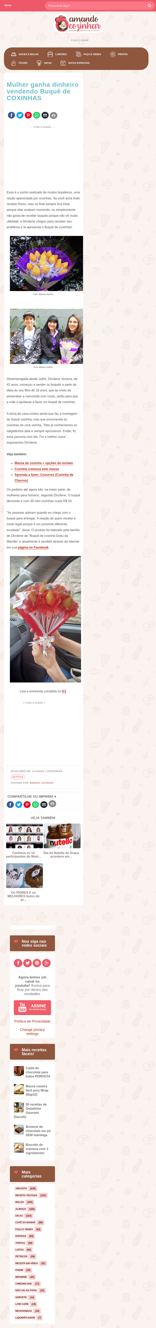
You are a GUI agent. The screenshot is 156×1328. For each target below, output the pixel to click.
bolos (19, 1202)
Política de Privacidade (32, 1021)
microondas (23, 1311)
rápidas (20, 1236)
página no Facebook (33, 547)
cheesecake (23, 1283)
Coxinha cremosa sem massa (37, 469)
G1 (64, 691)
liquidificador (25, 1317)
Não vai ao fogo (26, 1290)
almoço (20, 1209)
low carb (21, 1304)
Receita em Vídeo (26, 1263)
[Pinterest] (37, 963)
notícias (18, 777)
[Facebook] (18, 963)
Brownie (21, 1277)
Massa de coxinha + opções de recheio (44, 463)
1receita (21, 1188)
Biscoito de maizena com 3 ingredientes (37, 1149)
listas (19, 1249)
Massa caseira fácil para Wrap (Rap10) (37, 1090)
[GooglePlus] (46, 963)
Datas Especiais (79, 63)
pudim (19, 1270)
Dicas (48, 63)
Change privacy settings (32, 1032)
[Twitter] (27, 963)
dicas (19, 1215)
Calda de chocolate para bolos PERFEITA (38, 1072)
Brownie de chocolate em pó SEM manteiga (38, 1131)
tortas (20, 1243)
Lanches (61, 54)
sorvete (21, 1297)
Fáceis (23, 63)
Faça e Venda (92, 54)
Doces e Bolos (29, 54)
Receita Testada (26, 1195)
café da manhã (25, 1222)
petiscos (21, 1256)
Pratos (123, 54)
